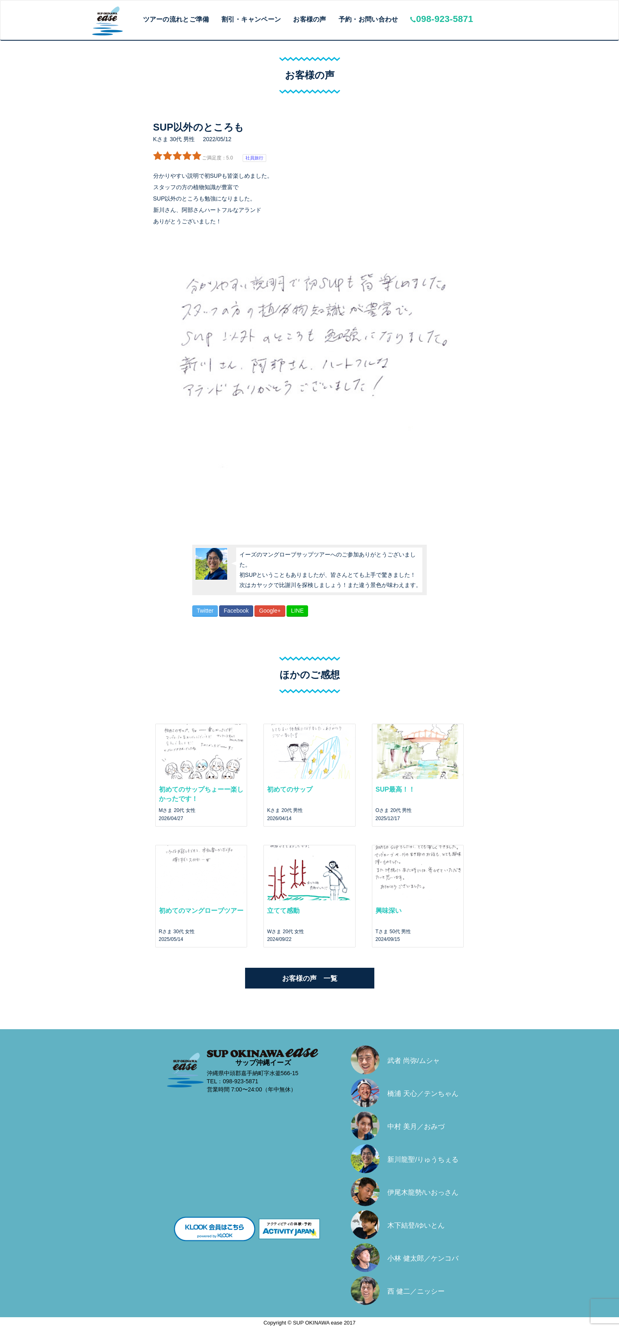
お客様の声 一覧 (309, 978)
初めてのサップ (290, 789)
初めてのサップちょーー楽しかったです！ (201, 794)
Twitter (205, 610)
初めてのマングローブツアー (201, 910)
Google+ (269, 610)
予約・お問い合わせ (368, 19)
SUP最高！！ (395, 789)
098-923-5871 (441, 19)
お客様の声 (309, 19)
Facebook (236, 610)
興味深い (389, 910)
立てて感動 (283, 910)
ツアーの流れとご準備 (176, 19)
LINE (297, 610)
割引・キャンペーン (251, 19)
